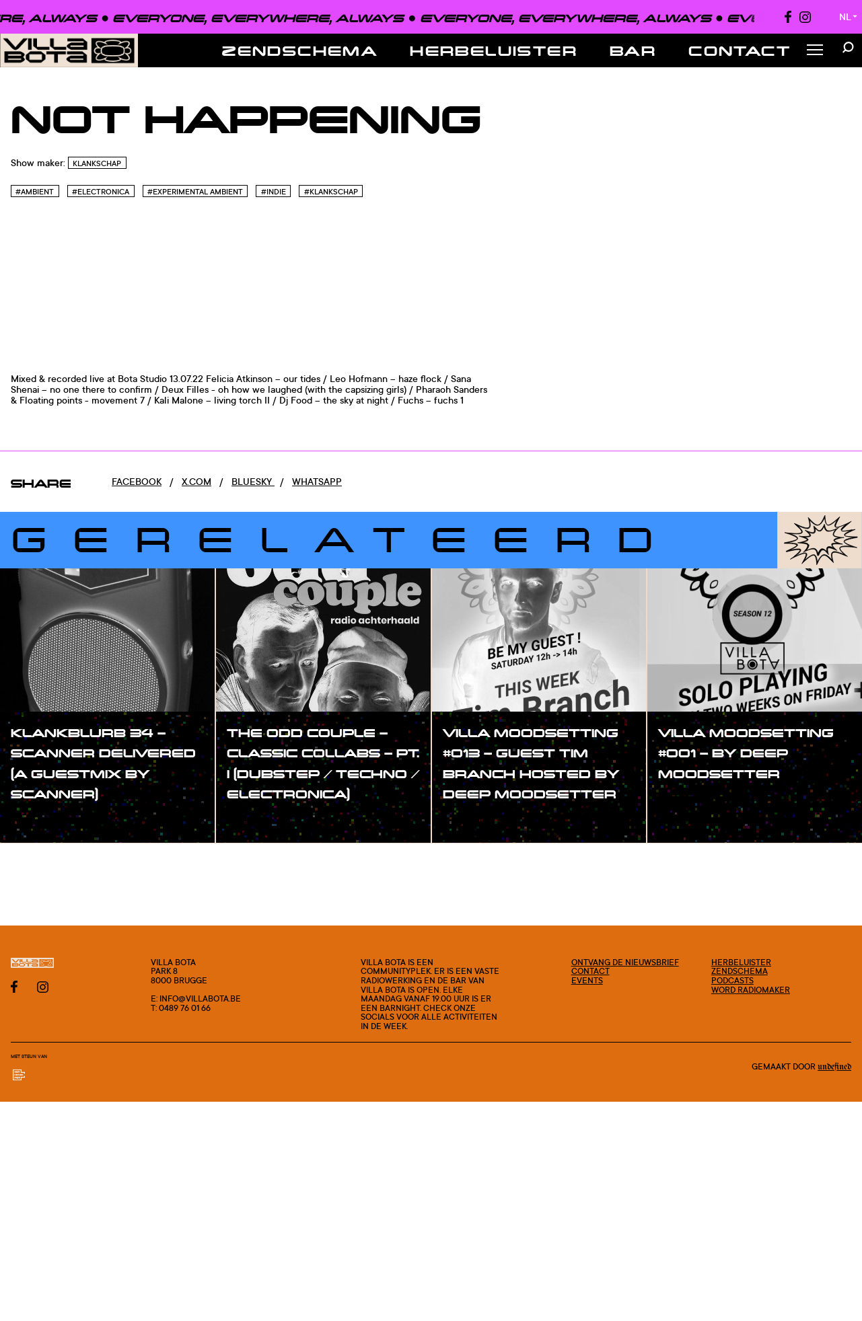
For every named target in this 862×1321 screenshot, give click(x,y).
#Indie (273, 191)
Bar (633, 50)
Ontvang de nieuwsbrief (625, 962)
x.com (196, 481)
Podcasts (732, 980)
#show (40, 822)
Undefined (834, 1066)
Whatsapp (317, 481)
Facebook (136, 481)
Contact (739, 50)
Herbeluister (493, 50)
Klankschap (97, 163)
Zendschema (300, 50)
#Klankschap (331, 191)
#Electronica (100, 191)
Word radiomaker (750, 989)
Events (587, 980)
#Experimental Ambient (195, 191)
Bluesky (253, 481)
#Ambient (34, 191)
